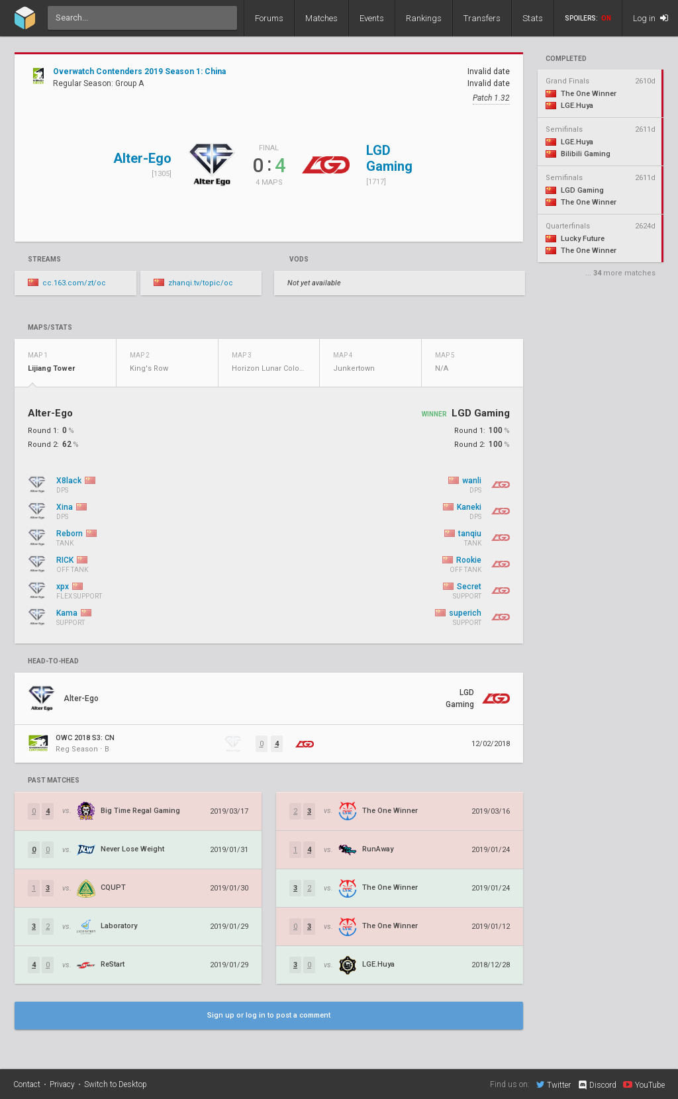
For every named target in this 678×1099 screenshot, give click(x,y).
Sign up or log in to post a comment (268, 1015)
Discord (596, 1085)
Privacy (62, 1084)
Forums (269, 18)
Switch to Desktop (115, 1084)
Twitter (553, 1084)
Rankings (424, 18)
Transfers (482, 18)
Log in (650, 18)
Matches (321, 18)
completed (566, 59)
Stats (532, 18)
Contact (26, 1084)
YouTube (644, 1084)
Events (372, 18)
